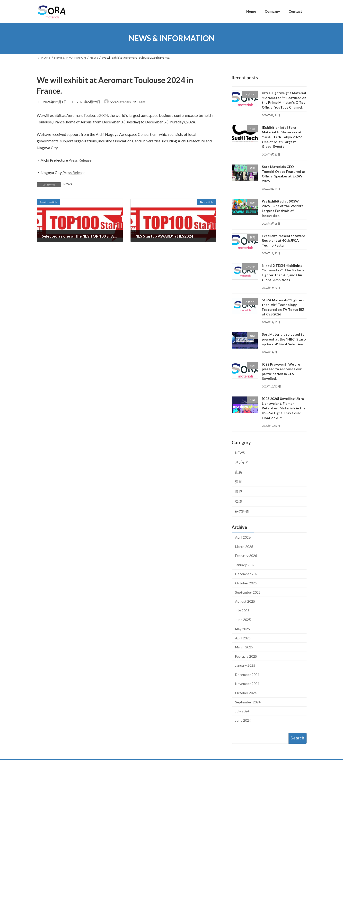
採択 (238, 492)
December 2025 (247, 574)
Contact (137, 799)
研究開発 (242, 511)
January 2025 (245, 665)
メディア (241, 462)
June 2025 (243, 619)
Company (138, 790)
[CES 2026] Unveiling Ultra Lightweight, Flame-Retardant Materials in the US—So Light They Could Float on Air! (283, 408)
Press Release (80, 160)
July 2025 (242, 610)
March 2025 (244, 647)
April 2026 (243, 537)
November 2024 (247, 684)
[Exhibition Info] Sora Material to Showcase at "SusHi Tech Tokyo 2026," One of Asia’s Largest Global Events (282, 136)
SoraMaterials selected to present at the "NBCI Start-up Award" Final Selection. (284, 339)
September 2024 (248, 702)
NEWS (67, 184)
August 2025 (245, 601)
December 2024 (247, 674)
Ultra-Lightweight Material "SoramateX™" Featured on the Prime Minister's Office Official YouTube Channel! (263, 789)
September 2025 (248, 592)
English (238, 877)
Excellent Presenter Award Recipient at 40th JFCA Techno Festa (283, 240)
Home (136, 783)
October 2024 (246, 693)
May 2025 (242, 628)
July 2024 (242, 711)
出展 (238, 472)
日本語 (237, 883)
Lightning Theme (170, 906)
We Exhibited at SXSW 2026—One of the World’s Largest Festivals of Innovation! (262, 834)
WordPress (145, 906)
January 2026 (245, 564)
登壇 (238, 501)
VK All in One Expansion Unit (202, 906)
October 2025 (246, 583)
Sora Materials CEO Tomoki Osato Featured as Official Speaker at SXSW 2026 (261, 819)
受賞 (238, 482)
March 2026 (244, 546)
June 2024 (243, 720)
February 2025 (246, 656)
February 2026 (246, 555)
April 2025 (243, 638)
